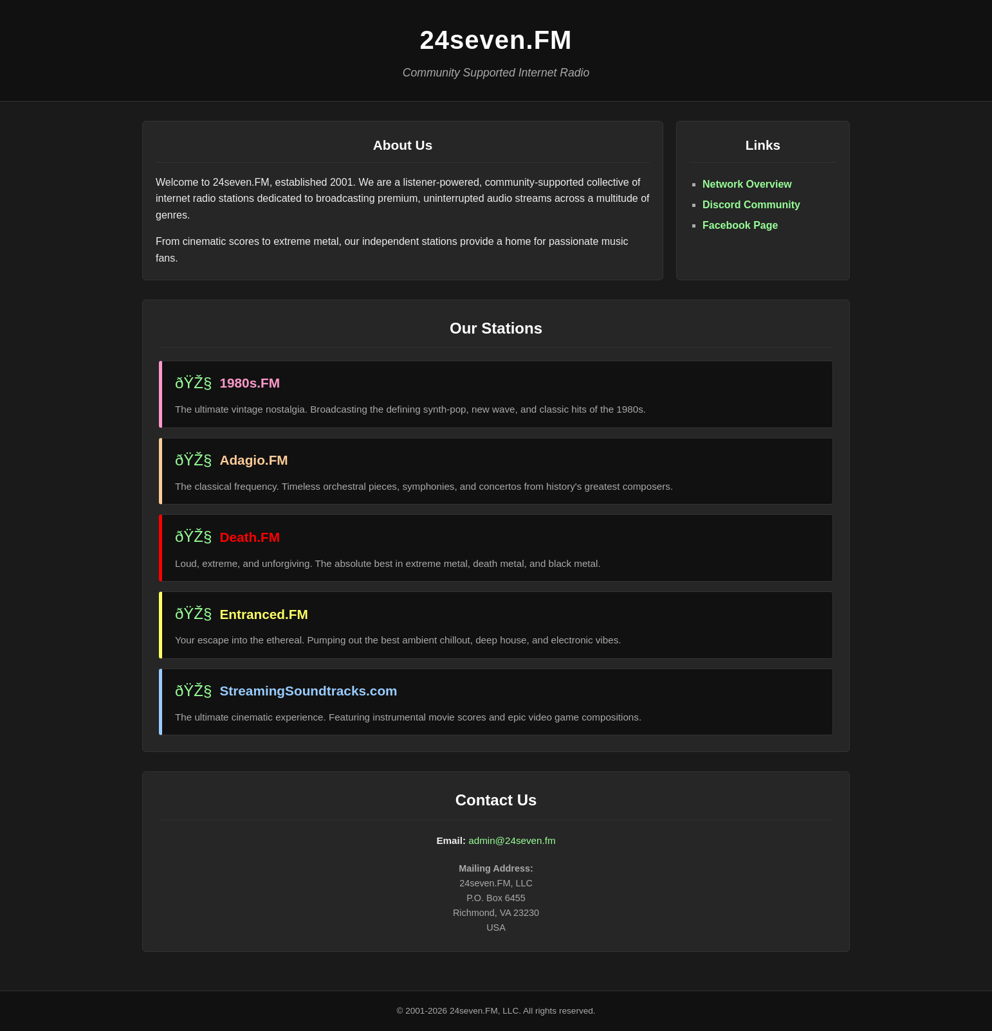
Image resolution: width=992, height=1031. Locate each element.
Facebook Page (740, 225)
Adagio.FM (253, 460)
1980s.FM (249, 382)
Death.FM (249, 537)
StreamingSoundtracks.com (308, 690)
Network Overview (747, 184)
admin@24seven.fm (511, 840)
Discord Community (751, 204)
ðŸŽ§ (193, 382)
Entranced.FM (263, 614)
